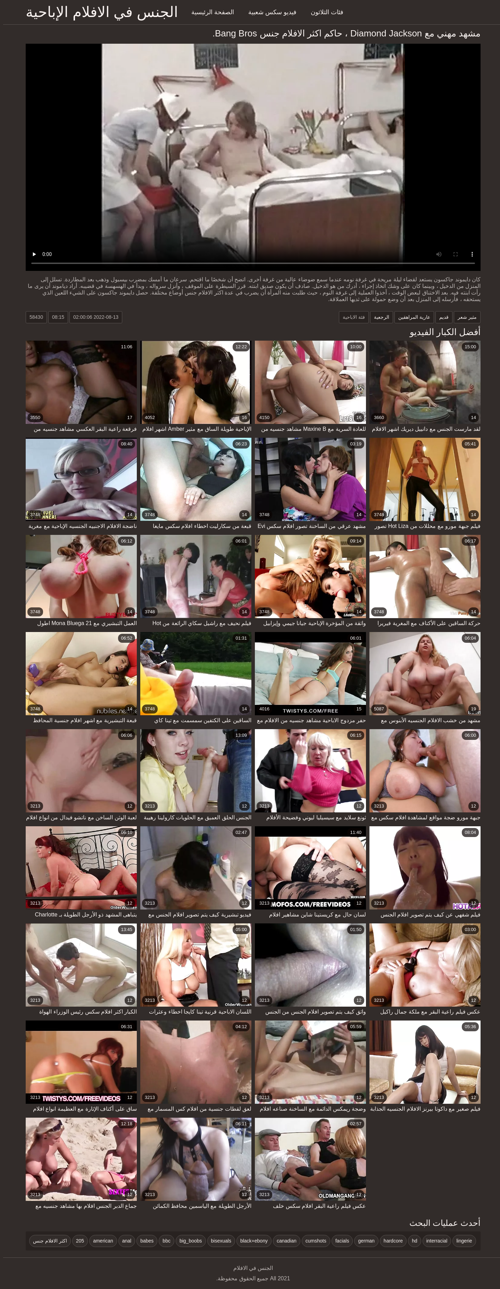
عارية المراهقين (411, 317)
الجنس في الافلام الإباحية (99, 12)
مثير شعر (464, 317)
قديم (440, 317)
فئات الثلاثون (324, 12)
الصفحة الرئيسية (209, 12)
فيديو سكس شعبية (269, 12)
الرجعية (378, 317)
